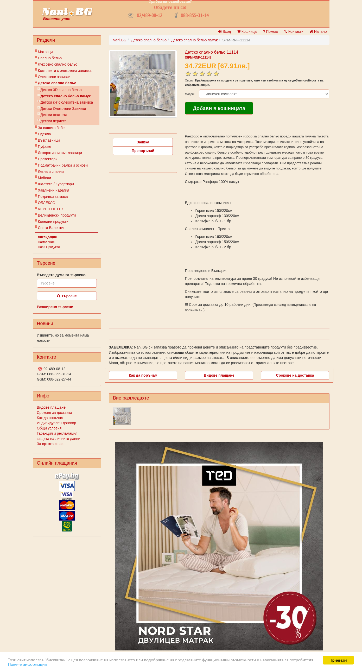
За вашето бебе (51, 128)
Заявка (143, 142)
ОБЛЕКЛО (46, 203)
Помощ (270, 31)
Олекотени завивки (54, 77)
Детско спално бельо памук (66, 96)
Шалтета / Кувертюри (56, 184)
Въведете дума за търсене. (61, 275)
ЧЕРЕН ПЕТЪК (51, 209)
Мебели (44, 178)
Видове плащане (51, 407)
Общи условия (49, 428)
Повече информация (27, 665)
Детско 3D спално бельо (61, 90)
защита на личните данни (58, 438)
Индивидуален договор (56, 423)
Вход (224, 31)
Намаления (46, 242)
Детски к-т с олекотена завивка (67, 102)
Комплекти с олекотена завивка (65, 70)
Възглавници (49, 140)
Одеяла (44, 134)
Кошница (247, 31)
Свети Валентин (52, 228)
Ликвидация (47, 237)
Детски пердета (54, 121)
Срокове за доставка (54, 412)
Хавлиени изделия (53, 190)
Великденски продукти (57, 215)
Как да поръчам (50, 418)
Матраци (45, 52)
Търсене (67, 296)
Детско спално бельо (57, 83)
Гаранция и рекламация (57, 433)
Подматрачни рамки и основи (63, 165)
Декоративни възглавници (60, 153)
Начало (318, 31)
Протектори (48, 159)
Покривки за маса (53, 196)
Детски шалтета (54, 115)
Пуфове (44, 146)
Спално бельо (50, 58)
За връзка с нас (50, 444)
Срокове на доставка (295, 375)
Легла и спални (51, 171)
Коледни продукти (53, 221)
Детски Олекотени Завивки (63, 108)
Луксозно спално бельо (58, 64)
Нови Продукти (49, 247)
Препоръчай (143, 151)
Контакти (293, 31)
